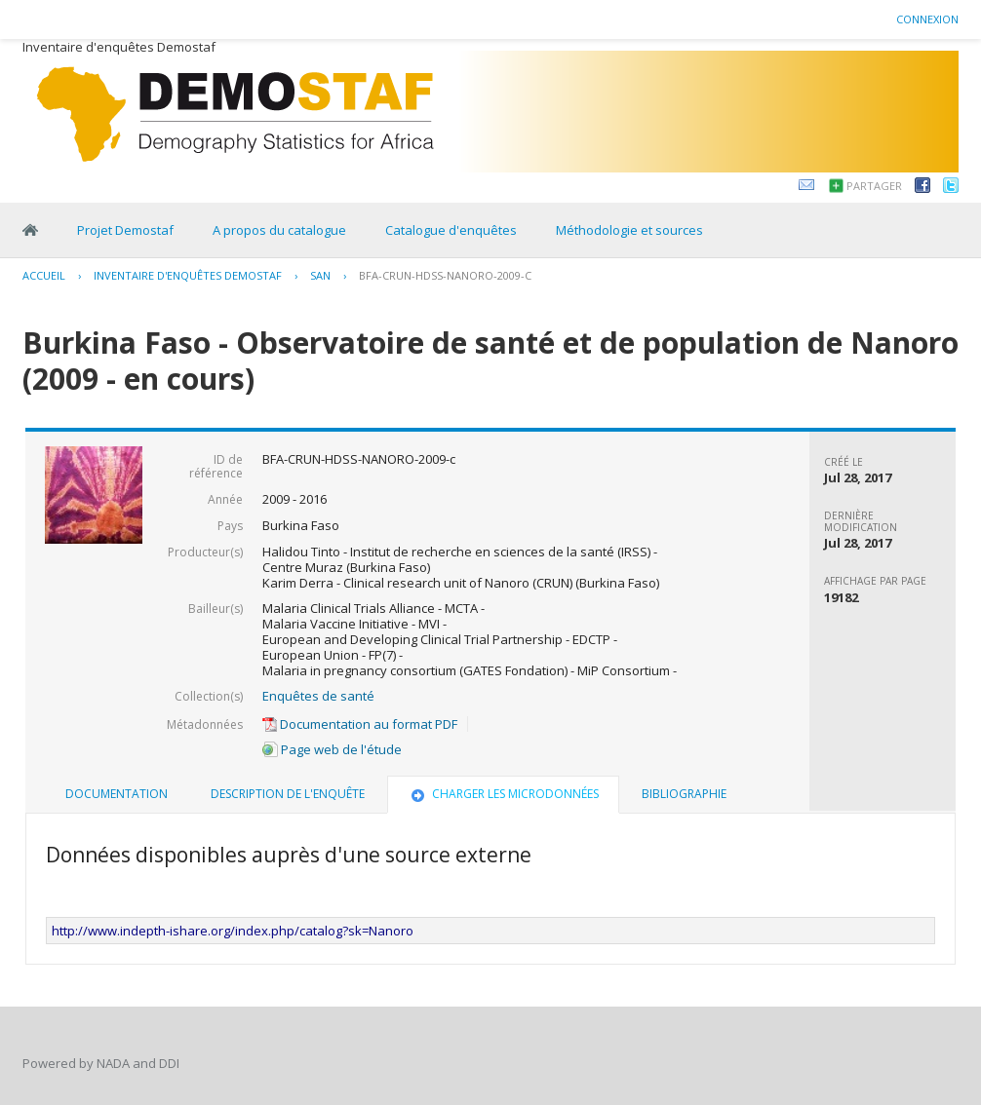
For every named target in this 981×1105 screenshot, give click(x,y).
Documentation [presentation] (116, 793)
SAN (320, 275)
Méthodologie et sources (629, 230)
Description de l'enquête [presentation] (288, 793)
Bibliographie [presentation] (684, 793)
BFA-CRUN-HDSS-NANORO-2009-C (445, 275)
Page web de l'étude (332, 749)
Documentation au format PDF (359, 724)
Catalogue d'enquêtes (451, 230)
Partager (874, 185)
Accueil (43, 275)
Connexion (927, 19)
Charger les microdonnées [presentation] (503, 793)
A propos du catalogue (279, 230)
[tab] (116, 794)
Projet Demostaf (125, 230)
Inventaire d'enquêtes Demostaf (188, 275)
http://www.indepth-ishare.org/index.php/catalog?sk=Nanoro (232, 930)
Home (30, 230)
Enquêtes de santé (318, 696)
